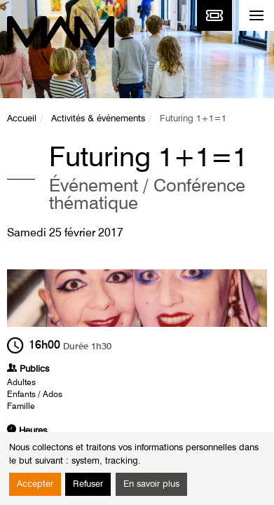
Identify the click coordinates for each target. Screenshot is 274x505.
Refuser (88, 484)
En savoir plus (151, 484)
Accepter (35, 484)
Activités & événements (98, 118)
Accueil (21, 118)
